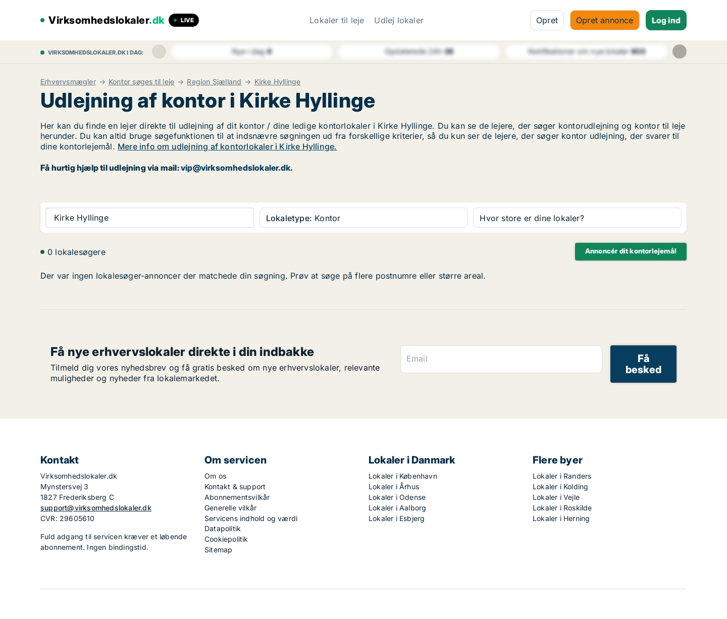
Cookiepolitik (226, 539)
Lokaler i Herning (561, 518)
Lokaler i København (403, 476)
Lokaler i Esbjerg (397, 518)
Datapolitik (222, 528)
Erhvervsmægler (68, 82)
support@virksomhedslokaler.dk (95, 507)
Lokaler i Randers (562, 476)
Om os (215, 476)
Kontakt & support (235, 486)
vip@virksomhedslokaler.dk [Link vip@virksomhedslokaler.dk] (235, 168)
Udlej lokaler (399, 20)
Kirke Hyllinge (277, 82)
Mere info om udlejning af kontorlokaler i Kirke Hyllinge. (227, 146)
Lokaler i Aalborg (397, 507)
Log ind (666, 20)
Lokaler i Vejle (556, 497)
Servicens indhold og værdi (250, 518)
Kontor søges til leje (141, 82)
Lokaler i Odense (397, 497)
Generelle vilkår (230, 507)
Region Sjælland (214, 82)
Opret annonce (605, 20)
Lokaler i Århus (394, 486)
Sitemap (218, 549)
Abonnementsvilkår (237, 497)
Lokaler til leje (336, 20)
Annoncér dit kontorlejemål (631, 251)
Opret (547, 20)
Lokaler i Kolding (560, 486)
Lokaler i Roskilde (562, 507)
